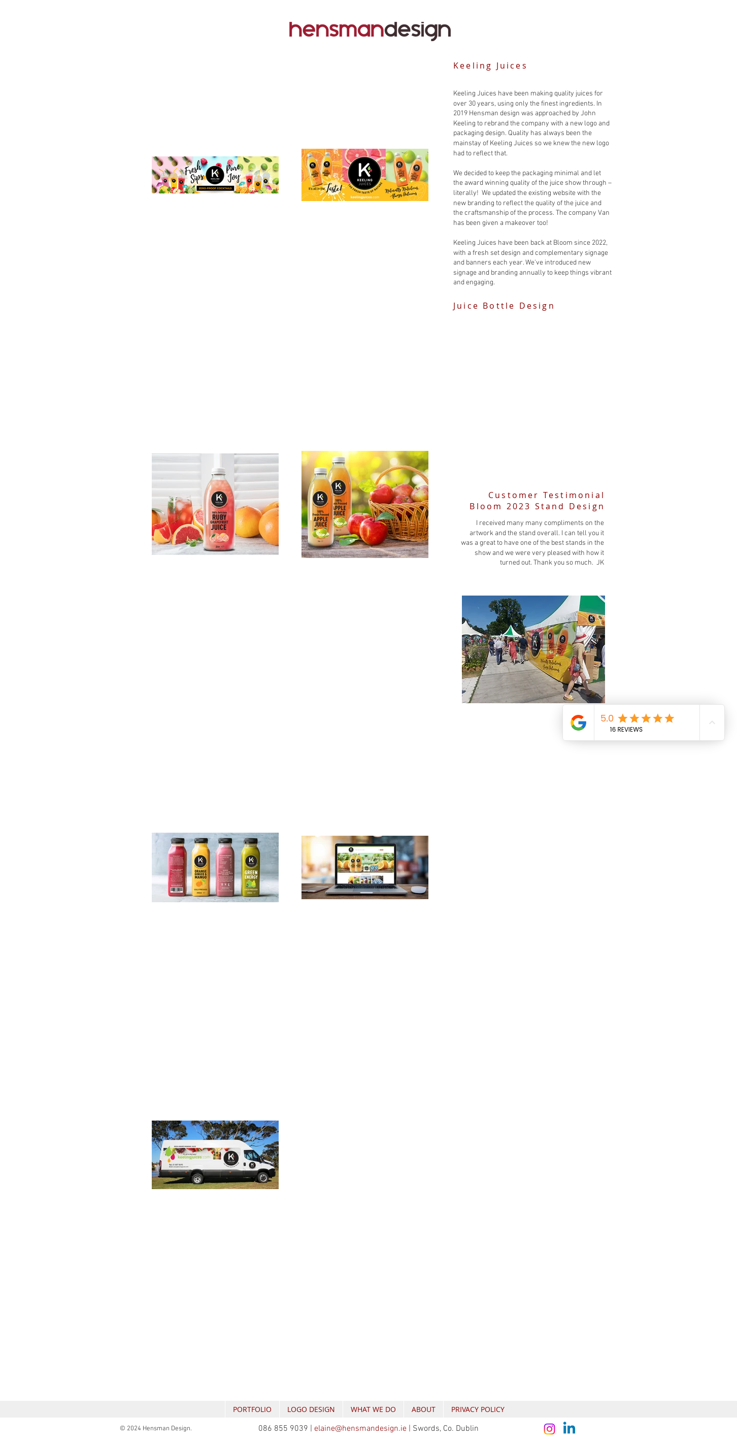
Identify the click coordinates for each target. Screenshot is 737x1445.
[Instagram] (549, 1429)
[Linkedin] (569, 1429)
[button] (529, 400)
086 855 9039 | (286, 1429)
